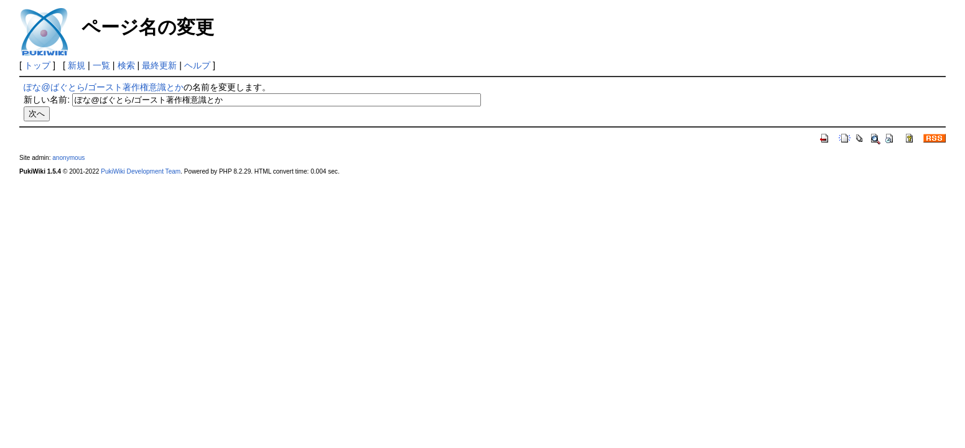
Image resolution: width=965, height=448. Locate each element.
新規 (76, 65)
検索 (126, 65)
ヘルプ (197, 65)
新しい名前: (47, 100)
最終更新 (159, 65)
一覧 (101, 65)
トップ (37, 65)
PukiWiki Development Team (140, 171)
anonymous (68, 157)
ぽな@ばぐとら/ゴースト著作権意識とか (104, 87)
